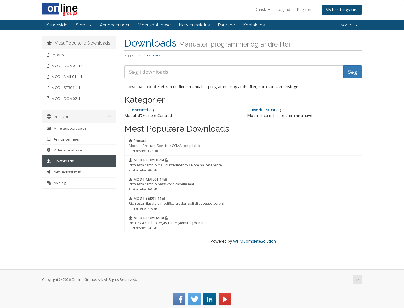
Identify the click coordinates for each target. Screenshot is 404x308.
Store (83, 24)
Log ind (283, 9)
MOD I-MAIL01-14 (64, 76)
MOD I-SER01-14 (63, 87)
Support (130, 55)
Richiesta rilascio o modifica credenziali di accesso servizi (176, 203)
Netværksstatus (194, 24)
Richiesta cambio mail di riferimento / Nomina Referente (175, 165)
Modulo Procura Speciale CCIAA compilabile (165, 145)
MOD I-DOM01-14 (65, 65)
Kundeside (56, 24)
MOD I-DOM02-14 (65, 98)
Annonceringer (115, 24)
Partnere (226, 24)
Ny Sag (56, 182)
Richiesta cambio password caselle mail (162, 184)
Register (304, 9)
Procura (56, 54)
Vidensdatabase (154, 24)
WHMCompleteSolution (254, 241)
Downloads (60, 161)
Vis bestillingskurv (341, 9)
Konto (349, 24)
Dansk (262, 9)
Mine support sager (67, 128)
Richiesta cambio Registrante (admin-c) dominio (168, 222)
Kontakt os (254, 24)
